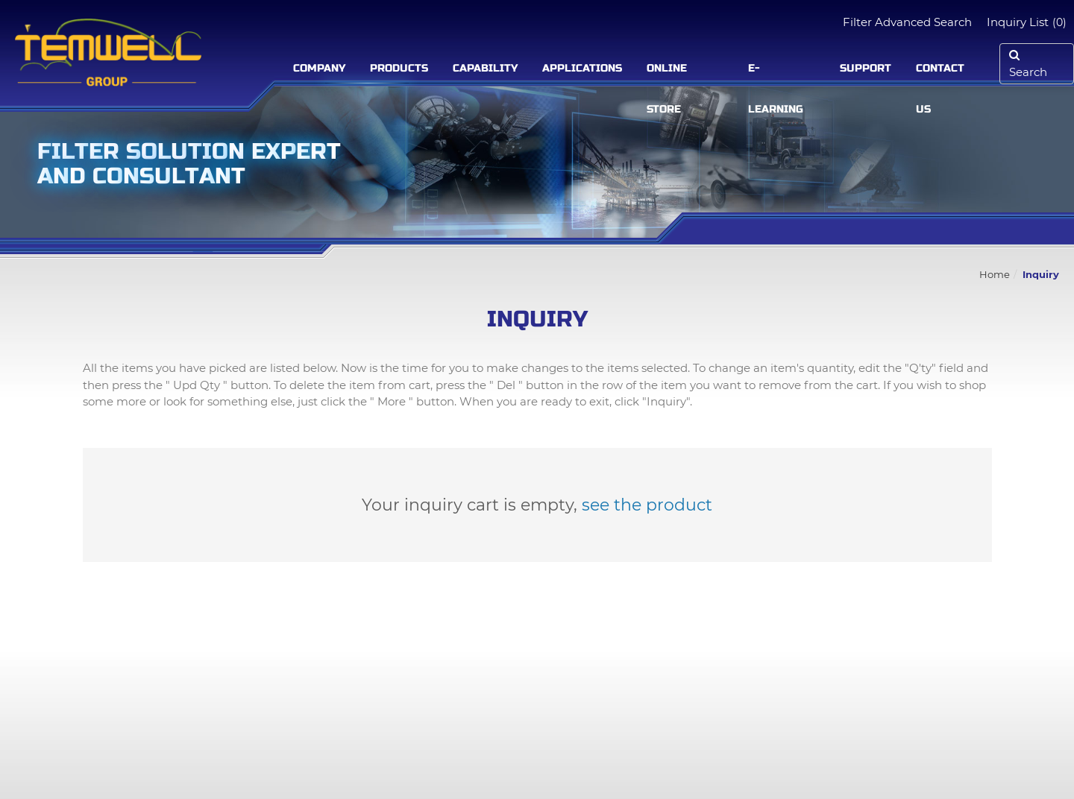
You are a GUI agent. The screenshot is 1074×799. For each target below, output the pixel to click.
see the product (647, 505)
